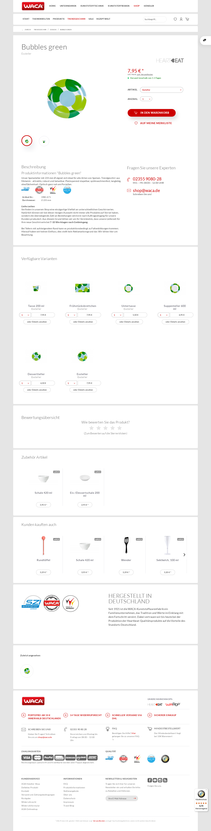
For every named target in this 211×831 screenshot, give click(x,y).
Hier (134, 733)
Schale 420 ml (43, 492)
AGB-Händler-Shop (30, 784)
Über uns (67, 794)
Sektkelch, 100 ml (167, 560)
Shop (137, 6)
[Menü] (206, 790)
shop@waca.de (45, 737)
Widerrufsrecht (28, 802)
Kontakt (25, 791)
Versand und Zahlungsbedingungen (38, 794)
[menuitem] (27, 19)
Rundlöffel (43, 560)
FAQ (65, 784)
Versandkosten (99, 821)
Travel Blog (68, 805)
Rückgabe (25, 798)
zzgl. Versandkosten (145, 74)
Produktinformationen (74, 787)
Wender (126, 560)
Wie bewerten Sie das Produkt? (105, 427)
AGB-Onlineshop (29, 809)
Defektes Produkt (29, 787)
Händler (149, 6)
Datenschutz (69, 798)
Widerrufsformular (30, 805)
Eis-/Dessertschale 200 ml (85, 494)
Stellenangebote (71, 791)
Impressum (68, 802)
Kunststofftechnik (92, 6)
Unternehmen (68, 6)
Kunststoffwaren (119, 6)
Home (52, 6)
